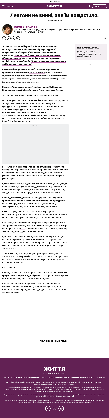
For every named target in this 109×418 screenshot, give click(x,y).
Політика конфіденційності (28, 377)
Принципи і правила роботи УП (82, 377)
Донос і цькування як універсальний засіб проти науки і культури (89, 54)
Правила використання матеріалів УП (55, 377)
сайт (22, 228)
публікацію (41, 95)
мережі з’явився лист (37, 72)
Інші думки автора (88, 48)
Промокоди (100, 377)
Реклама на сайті (10, 377)
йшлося (21, 225)
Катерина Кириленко (25, 27)
